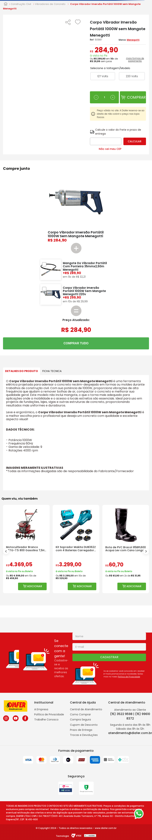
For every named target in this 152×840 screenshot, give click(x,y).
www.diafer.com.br (105, 828)
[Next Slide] (146, 551)
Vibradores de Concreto (50, 4)
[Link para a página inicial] (5, 4)
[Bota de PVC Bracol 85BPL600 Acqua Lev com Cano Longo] (125, 549)
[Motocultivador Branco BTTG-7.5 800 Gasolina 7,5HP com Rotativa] (26, 549)
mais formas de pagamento (135, 59)
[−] (96, 97)
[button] (68, 22)
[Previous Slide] (6, 551)
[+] (112, 97)
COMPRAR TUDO (76, 343)
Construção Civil (21, 4)
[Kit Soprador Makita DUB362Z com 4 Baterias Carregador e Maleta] (76, 549)
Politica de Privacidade (129, 676)
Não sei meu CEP (110, 149)
